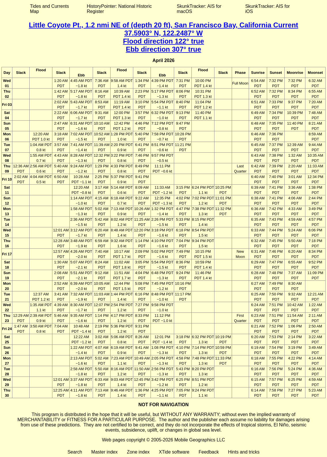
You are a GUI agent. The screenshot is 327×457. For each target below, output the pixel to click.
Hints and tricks (243, 451)
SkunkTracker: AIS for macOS (199, 9)
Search (74, 451)
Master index (104, 451)
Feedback (209, 451)
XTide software (174, 451)
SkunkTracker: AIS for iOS (267, 9)
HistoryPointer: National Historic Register (119, 9)
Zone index (138, 451)
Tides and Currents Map (49, 9)
